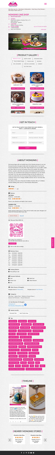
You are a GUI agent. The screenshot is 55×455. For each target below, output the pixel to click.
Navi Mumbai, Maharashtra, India (16, 305)
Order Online (18, 88)
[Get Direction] (25, 305)
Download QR (12, 243)
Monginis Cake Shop (19, 435)
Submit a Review (13, 215)
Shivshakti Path (13, 313)
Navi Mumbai (39, 289)
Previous (9, 440)
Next (45, 440)
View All (22, 215)
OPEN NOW (43, 29)
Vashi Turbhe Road (24, 313)
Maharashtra (20, 289)
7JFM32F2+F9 (11, 304)
